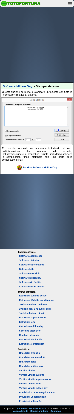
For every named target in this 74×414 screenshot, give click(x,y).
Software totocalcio (29, 273)
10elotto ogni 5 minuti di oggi (35, 309)
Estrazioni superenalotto (32, 317)
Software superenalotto (31, 264)
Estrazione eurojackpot (31, 344)
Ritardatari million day (31, 366)
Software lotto (26, 269)
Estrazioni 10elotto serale (33, 295)
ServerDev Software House (31, 408)
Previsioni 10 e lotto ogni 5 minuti (37, 392)
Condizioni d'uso (39, 411)
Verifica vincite (27, 370)
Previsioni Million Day (31, 401)
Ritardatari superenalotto (32, 357)
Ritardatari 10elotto (29, 353)
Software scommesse (30, 256)
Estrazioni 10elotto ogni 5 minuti (36, 300)
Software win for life (30, 282)
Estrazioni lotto (27, 322)
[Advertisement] (37, 44)
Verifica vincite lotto (30, 383)
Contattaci (55, 411)
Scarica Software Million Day (40, 167)
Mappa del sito (20, 411)
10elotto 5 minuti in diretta (33, 304)
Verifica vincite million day (33, 388)
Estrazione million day (31, 326)
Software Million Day (17, 86)
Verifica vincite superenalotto (35, 379)
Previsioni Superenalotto (32, 397)
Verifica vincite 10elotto (31, 375)
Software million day (30, 278)
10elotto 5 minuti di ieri (31, 313)
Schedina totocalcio (30, 330)
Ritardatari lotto (27, 361)
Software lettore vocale (31, 286)
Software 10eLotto (29, 260)
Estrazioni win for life (30, 339)
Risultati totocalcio (29, 335)
